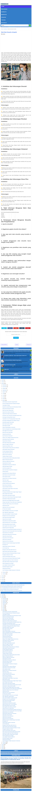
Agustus (4, 391)
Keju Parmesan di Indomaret (7, 435)
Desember (4, 598)
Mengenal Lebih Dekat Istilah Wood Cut (9, 549)
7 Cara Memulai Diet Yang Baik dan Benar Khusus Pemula (12, 587)
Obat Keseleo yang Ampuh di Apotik (9, 495)
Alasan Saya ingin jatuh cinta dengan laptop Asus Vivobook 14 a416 (16, 350)
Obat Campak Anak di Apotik (7, 493)
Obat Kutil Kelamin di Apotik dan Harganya (10, 469)
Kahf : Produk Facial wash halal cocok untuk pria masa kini (12, 590)
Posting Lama (29, 344)
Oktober (4, 388)
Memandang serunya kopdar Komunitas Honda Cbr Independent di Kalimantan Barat (16, 758)
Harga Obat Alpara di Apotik (7, 466)
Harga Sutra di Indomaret (7, 539)
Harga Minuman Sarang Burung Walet (9, 520)
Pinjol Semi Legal (6, 671)
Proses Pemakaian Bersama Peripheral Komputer (11, 403)
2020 (3, 581)
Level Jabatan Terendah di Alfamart (9, 736)
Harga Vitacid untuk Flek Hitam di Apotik (9, 551)
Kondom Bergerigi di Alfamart (8, 451)
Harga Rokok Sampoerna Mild (9, 364)
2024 (3, 383)
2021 (3, 579)
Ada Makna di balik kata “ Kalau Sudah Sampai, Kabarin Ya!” (15, 355)
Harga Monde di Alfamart (7, 440)
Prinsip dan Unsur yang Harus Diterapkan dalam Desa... (12, 415)
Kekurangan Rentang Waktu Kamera (9, 417)
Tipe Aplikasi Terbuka (6, 405)
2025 (3, 381)
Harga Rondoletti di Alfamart (7, 486)
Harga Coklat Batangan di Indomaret (9, 427)
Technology (4, 22)
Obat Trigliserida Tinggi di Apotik (8, 512)
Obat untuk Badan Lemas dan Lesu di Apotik (10, 510)
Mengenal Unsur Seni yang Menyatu (9, 515)
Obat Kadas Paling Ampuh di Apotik (9, 442)
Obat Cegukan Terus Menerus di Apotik (9, 525)
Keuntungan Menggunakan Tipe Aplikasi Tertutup (11, 420)
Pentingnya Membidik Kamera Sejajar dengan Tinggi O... (12, 491)
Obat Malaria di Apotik (6, 425)
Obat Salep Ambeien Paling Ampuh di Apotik (10, 561)
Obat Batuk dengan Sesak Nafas (8, 422)
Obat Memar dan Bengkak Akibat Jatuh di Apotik (11, 500)
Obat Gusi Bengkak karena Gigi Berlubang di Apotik (11, 632)
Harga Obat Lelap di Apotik (7, 536)
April (3, 398)
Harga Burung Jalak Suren (7, 481)
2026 (3, 380)
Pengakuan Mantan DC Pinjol (8, 554)
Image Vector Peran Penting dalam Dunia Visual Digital (12, 710)
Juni (3, 395)
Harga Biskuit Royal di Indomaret (8, 439)
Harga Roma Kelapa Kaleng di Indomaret (10, 413)
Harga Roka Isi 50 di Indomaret (8, 537)
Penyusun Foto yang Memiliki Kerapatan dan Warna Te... (12, 529)
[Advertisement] (16, 43)
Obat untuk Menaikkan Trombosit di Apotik (10, 697)
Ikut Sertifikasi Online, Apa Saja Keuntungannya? (10, 589)
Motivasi (3, 20)
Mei (3, 396)
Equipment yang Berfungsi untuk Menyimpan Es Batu (12, 406)
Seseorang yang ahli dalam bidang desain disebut (11, 457)
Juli (3, 393)
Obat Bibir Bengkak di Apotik (7, 566)
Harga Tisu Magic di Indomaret (8, 444)
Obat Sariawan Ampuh (6, 476)
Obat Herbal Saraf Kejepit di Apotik (9, 517)
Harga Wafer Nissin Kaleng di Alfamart (9, 473)
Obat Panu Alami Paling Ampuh (8, 410)
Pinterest (27, 328)
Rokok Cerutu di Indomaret (7, 454)
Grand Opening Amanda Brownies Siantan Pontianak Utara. (12, 586)
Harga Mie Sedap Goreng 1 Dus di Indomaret (10, 503)
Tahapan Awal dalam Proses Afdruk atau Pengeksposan (12, 502)
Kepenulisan (4, 14)
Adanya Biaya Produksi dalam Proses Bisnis (10, 488)
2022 (3, 577)
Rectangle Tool (5, 544)
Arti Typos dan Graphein (7, 508)
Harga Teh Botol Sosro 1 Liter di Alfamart (10, 522)
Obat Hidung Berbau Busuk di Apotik (9, 524)
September (4, 390)
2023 (3, 744)
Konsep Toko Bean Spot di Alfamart (9, 483)
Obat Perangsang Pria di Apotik (8, 563)
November (4, 386)
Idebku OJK (6, 369)
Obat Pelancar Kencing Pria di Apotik (9, 474)
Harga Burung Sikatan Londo (8, 645)
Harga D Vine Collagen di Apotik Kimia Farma (10, 437)
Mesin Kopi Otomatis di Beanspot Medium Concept (11, 553)
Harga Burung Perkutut (6, 568)
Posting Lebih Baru (4, 344)
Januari (4, 573)
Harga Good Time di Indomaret (8, 541)
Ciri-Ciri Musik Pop (6, 723)
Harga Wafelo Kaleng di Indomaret (8, 449)
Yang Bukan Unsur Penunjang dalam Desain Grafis (11, 418)
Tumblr (22, 328)
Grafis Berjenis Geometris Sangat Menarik (10, 401)
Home (2, 6)
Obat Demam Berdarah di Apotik (8, 408)
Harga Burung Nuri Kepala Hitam (8, 527)
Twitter (4, 328)
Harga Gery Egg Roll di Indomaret (8, 461)
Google (16, 328)
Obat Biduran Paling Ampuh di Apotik (9, 498)
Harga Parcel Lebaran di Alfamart (8, 619)
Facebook (10, 328)
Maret (4, 400)
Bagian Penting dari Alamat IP (8, 459)
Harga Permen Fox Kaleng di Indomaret (9, 478)
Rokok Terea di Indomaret (7, 485)
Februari (4, 572)
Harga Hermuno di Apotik (7, 519)
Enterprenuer (4, 9)
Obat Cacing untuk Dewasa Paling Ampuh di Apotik (11, 558)
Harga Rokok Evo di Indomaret (8, 532)
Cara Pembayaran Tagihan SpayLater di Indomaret (11, 570)
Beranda (17, 344)
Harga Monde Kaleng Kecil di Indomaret (9, 534)
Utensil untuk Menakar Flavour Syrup (9, 556)
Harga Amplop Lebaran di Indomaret (9, 546)
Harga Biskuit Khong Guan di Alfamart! (9, 464)
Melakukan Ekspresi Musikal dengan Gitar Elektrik (11, 542)
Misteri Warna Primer (6, 490)
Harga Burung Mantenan (7, 434)
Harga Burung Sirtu (6, 505)
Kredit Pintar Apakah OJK (7, 468)
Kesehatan (3, 17)
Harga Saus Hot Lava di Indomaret (9, 507)
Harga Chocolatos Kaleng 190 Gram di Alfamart (11, 447)
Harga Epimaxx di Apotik (7, 658)
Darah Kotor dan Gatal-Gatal (7, 432)
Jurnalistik (3, 11)
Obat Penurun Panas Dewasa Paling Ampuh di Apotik (12, 684)
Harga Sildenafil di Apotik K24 (8, 452)
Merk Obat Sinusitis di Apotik (7, 423)
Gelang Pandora (5, 471)
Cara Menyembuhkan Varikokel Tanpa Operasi (12, 360)
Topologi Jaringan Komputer (7, 456)
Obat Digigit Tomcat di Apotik (7, 430)
